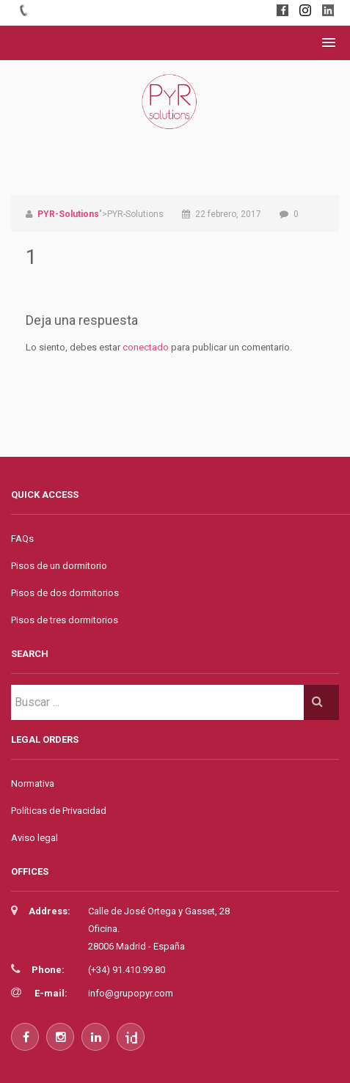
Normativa (32, 783)
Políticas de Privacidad (58, 810)
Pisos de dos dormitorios (65, 592)
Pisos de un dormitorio (59, 565)
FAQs (22, 538)
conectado (146, 347)
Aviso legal (34, 837)
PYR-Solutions (68, 214)
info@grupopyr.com (130, 993)
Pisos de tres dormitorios (64, 619)
